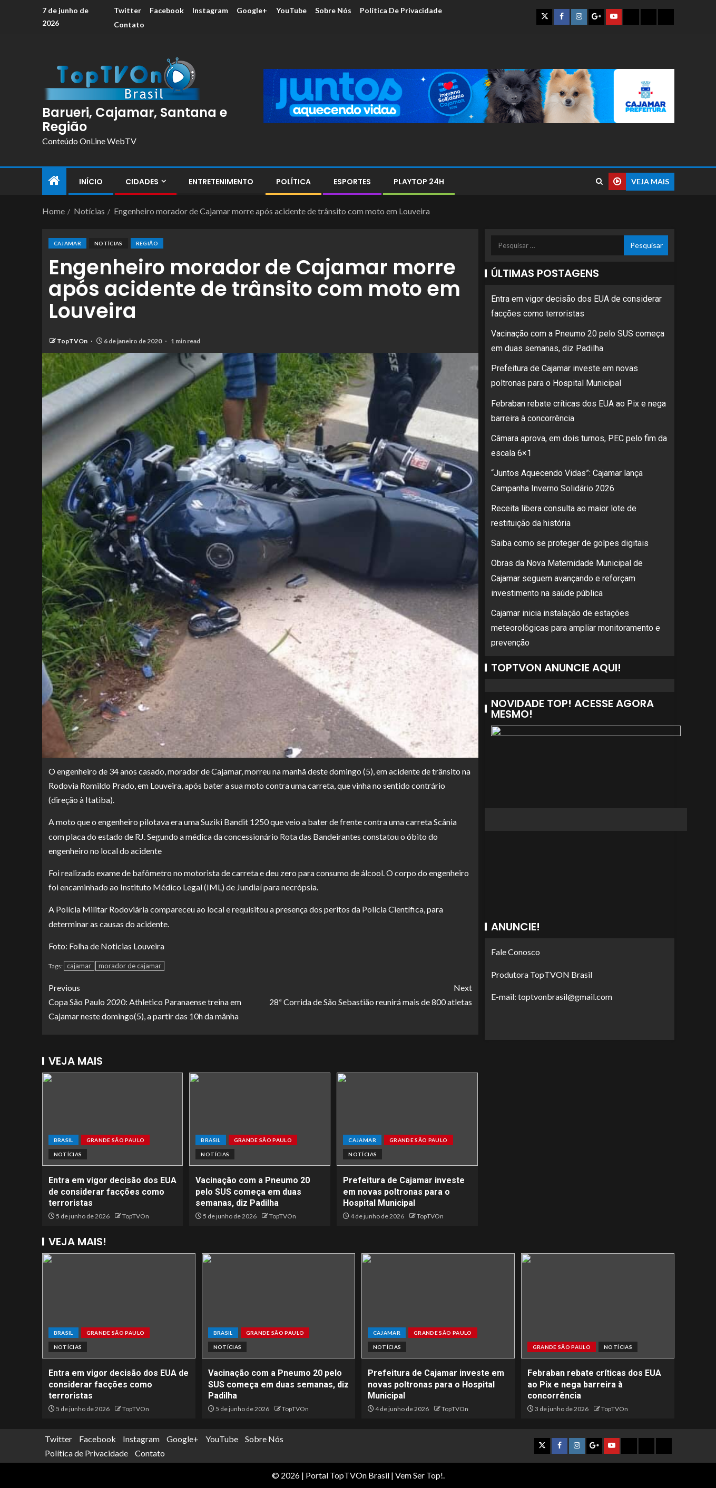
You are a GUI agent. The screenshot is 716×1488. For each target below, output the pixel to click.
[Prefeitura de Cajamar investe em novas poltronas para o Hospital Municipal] (407, 1119)
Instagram (211, 10)
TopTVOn (73, 341)
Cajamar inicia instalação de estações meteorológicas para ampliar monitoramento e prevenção (575, 628)
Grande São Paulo (115, 1140)
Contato (219, 24)
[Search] (599, 181)
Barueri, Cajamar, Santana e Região (134, 119)
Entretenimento (221, 181)
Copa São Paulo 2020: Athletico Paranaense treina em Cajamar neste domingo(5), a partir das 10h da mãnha (154, 1000)
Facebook (167, 10)
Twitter (126, 10)
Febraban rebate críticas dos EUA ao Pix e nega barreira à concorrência (594, 1384)
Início (91, 181)
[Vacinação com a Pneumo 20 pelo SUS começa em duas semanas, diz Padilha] (259, 1119)
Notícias (108, 243)
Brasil (63, 1140)
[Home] (54, 181)
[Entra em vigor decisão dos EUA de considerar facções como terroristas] (112, 1119)
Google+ (254, 10)
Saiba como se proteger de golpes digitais (570, 543)
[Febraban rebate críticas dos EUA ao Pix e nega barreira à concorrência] (597, 1305)
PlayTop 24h (419, 181)
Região (147, 243)
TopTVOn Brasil (359, 1475)
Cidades (142, 181)
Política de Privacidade (154, 24)
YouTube (294, 10)
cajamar (79, 965)
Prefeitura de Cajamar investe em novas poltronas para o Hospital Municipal (404, 1191)
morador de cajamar (130, 965)
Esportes (352, 181)
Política (293, 181)
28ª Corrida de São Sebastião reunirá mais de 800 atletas (366, 993)
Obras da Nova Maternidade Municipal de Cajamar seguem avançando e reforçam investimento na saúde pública (567, 578)
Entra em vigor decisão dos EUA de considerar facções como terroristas (112, 1191)
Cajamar (67, 243)
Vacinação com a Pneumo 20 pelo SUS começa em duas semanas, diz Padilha (252, 1191)
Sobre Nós (337, 10)
